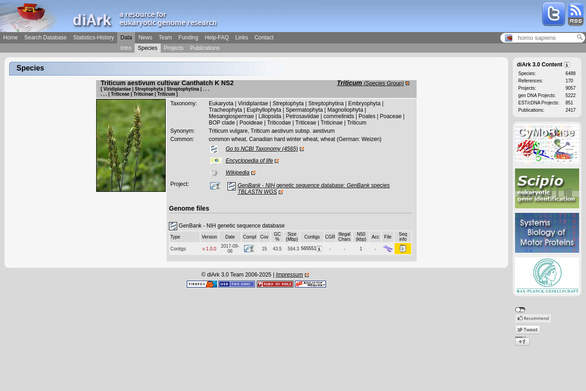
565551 (312, 248)
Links (241, 37)
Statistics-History (93, 37)
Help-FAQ (217, 37)
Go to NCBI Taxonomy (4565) (262, 149)
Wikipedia (238, 172)
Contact (264, 37)
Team (165, 37)
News (145, 37)
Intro (125, 48)
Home (10, 37)
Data (126, 37)
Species (147, 48)
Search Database (45, 37)
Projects (174, 48)
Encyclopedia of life (249, 160)
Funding (188, 37)
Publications (205, 48)
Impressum (289, 275)
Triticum (370, 83)
